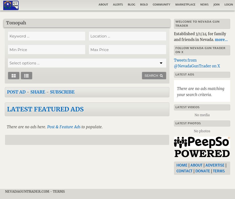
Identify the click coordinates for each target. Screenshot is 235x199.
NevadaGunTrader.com (27, 191)
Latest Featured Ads (45, 109)
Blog (131, 4)
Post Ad (16, 92)
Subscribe (62, 92)
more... (221, 39)
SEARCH (154, 75)
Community (161, 4)
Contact (184, 171)
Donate (202, 171)
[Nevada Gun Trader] (203, 147)
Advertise (214, 165)
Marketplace (185, 4)
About (103, 4)
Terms (219, 171)
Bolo (144, 4)
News (204, 4)
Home (181, 165)
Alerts (118, 4)
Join (216, 4)
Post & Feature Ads (63, 127)
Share (37, 92)
